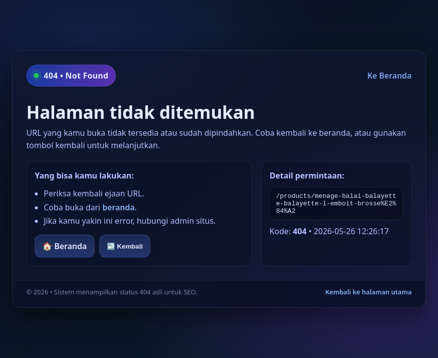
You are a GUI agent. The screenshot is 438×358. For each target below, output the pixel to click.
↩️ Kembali (125, 246)
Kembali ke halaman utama (368, 291)
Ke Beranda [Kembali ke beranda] (389, 75)
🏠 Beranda (64, 246)
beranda (118, 207)
